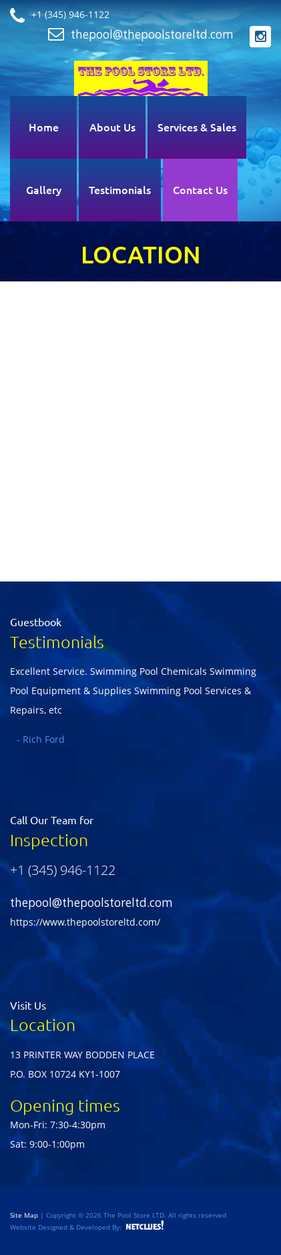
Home (44, 127)
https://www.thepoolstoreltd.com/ (85, 922)
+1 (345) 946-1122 (62, 870)
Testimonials (120, 190)
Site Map (25, 1215)
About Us (112, 127)
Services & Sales (197, 127)
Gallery (43, 190)
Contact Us (200, 190)
